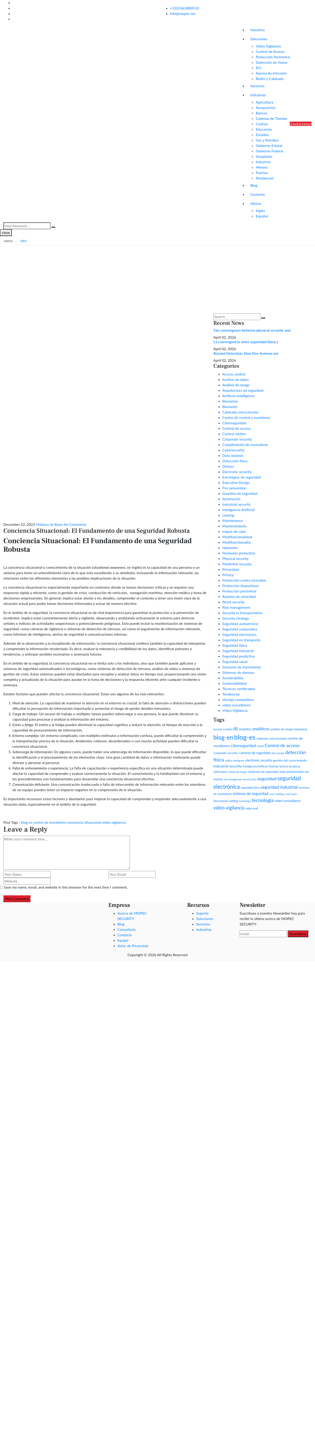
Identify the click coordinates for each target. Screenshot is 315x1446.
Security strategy (235, 618)
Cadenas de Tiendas (271, 118)
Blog (253, 185)
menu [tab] (8, 240)
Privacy (228, 575)
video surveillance (236, 705)
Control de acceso (236, 428)
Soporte (202, 913)
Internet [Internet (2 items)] (274, 766)
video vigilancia (114, 822)
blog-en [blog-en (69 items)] (223, 737)
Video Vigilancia (268, 46)
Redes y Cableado (270, 78)
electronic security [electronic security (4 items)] (258, 760)
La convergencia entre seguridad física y (245, 342)
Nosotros (257, 30)
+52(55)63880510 (184, 8)
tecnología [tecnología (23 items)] (263, 800)
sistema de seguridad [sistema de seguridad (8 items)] (250, 793)
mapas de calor (234, 531)
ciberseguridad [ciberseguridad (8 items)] (243, 745)
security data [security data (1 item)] (249, 779)
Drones (228, 466)
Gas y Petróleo (267, 140)
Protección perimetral (239, 591)
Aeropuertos (266, 107)
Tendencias (231, 694)
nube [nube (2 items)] (282, 772)
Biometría (230, 401)
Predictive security (237, 564)
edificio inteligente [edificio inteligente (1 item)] (234, 760)
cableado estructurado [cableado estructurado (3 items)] (271, 738)
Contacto (257, 194)
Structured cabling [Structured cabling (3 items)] (225, 801)
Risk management (236, 607)
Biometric (230, 406)
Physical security (235, 558)
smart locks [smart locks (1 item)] (291, 794)
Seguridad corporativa (239, 629)
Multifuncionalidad (237, 537)
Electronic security (236, 471)
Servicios (257, 86)
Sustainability (232, 678)
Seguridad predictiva (238, 656)
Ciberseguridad (234, 423)
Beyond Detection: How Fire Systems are (245, 353)
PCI (258, 68)
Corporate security (237, 439)
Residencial (264, 178)
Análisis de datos (235, 379)
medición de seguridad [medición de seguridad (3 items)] (263, 772)
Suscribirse (298, 934)
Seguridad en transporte (241, 640)
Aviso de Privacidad (132, 946)
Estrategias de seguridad (241, 477)
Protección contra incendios (244, 580)
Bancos (261, 113)
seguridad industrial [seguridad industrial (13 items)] (279, 787)
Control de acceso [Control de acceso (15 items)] (281, 745)
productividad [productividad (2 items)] (295, 772)
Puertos (262, 172)
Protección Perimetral (273, 57)
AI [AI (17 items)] (235, 728)
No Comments (75, 524)
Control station (234, 434)
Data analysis (232, 455)
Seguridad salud (234, 661)
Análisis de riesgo (236, 385)
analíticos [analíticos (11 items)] (260, 728)
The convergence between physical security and (251, 330)
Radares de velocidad (239, 596)
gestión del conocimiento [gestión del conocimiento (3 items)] (290, 760)
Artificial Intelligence (238, 396)
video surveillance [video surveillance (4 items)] (288, 801)
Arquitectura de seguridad (242, 390)
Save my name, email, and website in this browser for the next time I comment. (66, 887)
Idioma (255, 203)
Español (262, 216)
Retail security (233, 602)
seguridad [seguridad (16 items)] (267, 778)
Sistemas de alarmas (238, 672)
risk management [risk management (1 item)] (233, 779)
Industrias (258, 95)
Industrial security (236, 504)
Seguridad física (234, 645)
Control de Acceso (270, 51)
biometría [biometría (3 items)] (300, 729)
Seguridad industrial (238, 651)
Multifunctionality (236, 542)
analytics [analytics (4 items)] (245, 729)
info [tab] (23, 240)
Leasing (228, 515)
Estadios (262, 134)
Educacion (264, 129)
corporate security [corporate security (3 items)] (225, 753)
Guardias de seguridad (239, 493)
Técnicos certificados (238, 688)
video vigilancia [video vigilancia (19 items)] (229, 807)
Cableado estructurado (240, 412)
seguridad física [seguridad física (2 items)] (250, 787)
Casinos (262, 124)
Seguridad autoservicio (240, 623)
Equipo (123, 940)
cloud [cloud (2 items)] (260, 746)
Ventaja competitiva (238, 699)
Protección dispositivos (240, 585)
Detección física (234, 461)
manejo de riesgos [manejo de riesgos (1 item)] (237, 771)
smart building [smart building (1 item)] (276, 794)
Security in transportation (242, 613)
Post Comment (17, 898)
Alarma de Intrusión (271, 73)
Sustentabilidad (234, 683)
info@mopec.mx (182, 13)
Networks (230, 547)
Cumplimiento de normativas (245, 444)
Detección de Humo (271, 62)
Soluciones (258, 39)
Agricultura (264, 102)
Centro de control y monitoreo (246, 417)
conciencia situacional (84, 822)
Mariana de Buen (49, 524)
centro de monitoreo (49, 822)
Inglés (260, 210)
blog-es (26, 822)
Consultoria (126, 929)
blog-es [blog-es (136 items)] (244, 737)
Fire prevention (234, 488)
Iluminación (231, 499)
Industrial (263, 162)
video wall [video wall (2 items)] (252, 808)
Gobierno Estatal (269, 145)
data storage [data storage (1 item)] (277, 753)
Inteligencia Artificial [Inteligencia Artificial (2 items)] (255, 766)
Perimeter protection (238, 553)
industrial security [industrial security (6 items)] (227, 766)
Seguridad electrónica (239, 634)
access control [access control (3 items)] (222, 729)
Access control (233, 374)
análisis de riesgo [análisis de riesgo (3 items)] (282, 729)
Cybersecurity (233, 450)
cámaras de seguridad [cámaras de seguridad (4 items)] (254, 753)
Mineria (262, 167)
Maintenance (232, 520)
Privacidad (230, 569)
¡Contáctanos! (301, 124)
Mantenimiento (234, 526)
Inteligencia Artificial (238, 509)
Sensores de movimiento (241, 667)
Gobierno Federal (269, 151)
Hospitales (264, 156)
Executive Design (236, 482)
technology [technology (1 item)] (245, 801)
